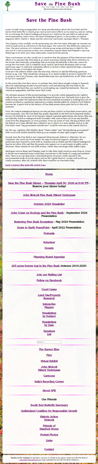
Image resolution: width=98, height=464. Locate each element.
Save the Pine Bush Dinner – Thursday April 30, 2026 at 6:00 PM (48, 183)
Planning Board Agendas (49, 256)
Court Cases (49, 289)
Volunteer (49, 242)
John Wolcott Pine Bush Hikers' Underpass (49, 195)
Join (39, 274)
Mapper (49, 307)
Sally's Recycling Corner (49, 381)
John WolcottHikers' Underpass (49, 368)
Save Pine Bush (58, 3)
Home (49, 174)
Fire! (49, 355)
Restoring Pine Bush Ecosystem (33, 221)
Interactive (49, 304)
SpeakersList (49, 333)
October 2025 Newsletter (49, 204)
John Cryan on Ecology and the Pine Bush (37, 212)
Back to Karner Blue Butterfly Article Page (25, 165)
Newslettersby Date (49, 323)
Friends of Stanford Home (49, 427)
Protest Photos (49, 434)
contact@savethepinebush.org (30, 460)
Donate (49, 248)
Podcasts (49, 233)
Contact (49, 449)
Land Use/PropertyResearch (49, 297)
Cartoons (49, 375)
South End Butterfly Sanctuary (49, 405)
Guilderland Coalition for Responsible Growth (49, 411)
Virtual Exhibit (49, 361)
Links (49, 440)
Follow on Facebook (49, 280)
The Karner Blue (49, 349)
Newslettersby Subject (49, 314)
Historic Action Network (49, 418)
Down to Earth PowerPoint (33, 227)
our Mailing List (52, 274)
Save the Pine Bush (49, 20)
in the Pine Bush (44, 265)
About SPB (49, 390)
